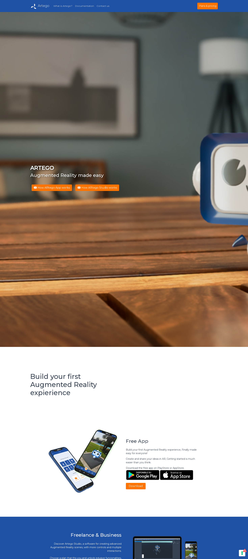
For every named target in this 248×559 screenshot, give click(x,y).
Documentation (84, 5)
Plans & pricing (207, 5)
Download (136, 486)
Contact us (103, 5)
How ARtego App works (52, 187)
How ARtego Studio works (97, 187)
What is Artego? (62, 5)
